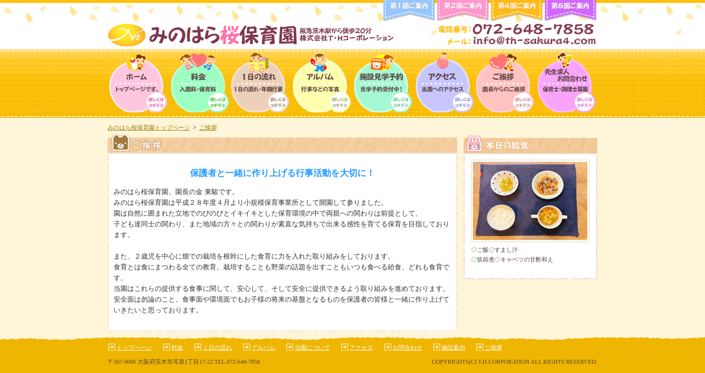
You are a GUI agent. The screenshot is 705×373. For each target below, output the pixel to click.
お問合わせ (407, 347)
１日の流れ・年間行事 (260, 83)
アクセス (444, 83)
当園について (312, 347)
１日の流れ (217, 347)
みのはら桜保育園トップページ (149, 127)
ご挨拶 (505, 83)
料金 (199, 83)
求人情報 (566, 83)
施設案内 (453, 347)
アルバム (321, 83)
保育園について (383, 83)
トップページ (138, 83)
